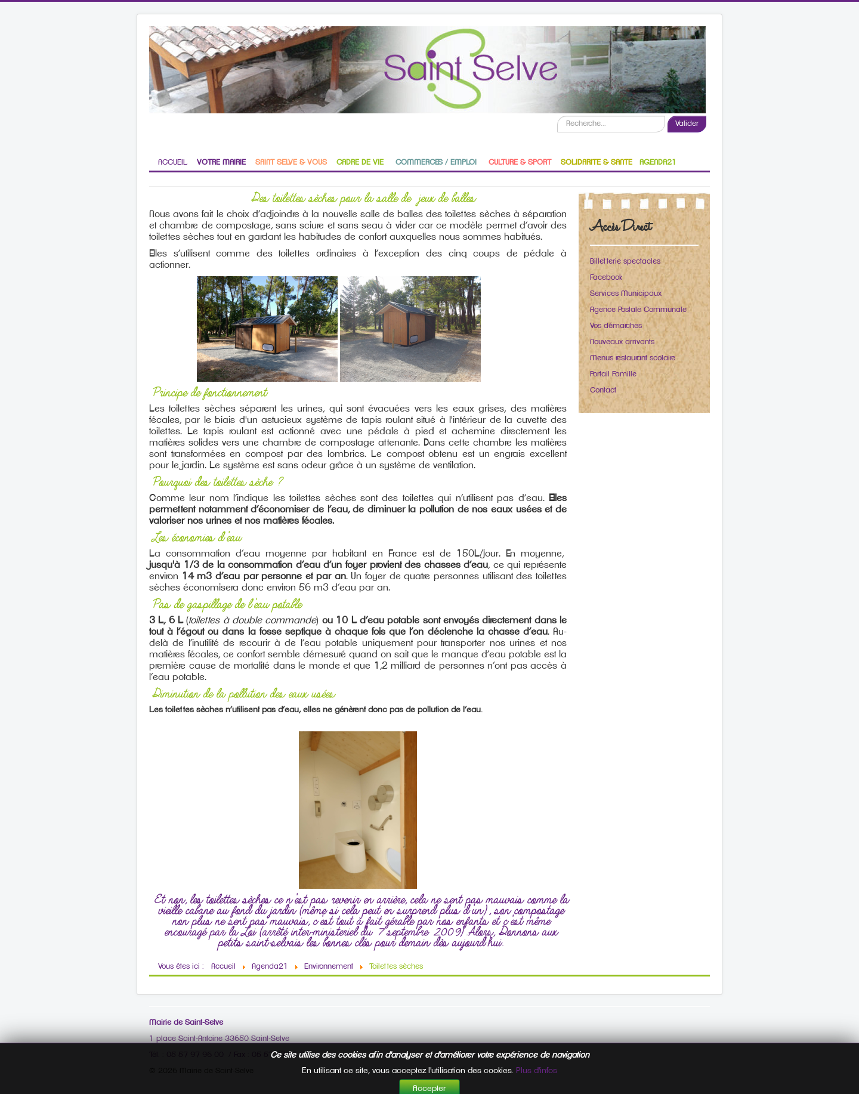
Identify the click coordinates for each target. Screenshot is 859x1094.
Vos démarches (616, 326)
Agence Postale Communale (638, 310)
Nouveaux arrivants (622, 342)
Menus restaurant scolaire (632, 358)
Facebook (606, 278)
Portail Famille (613, 374)
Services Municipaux (626, 294)
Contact (603, 390)
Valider (687, 124)
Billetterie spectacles (625, 261)
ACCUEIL (172, 162)
